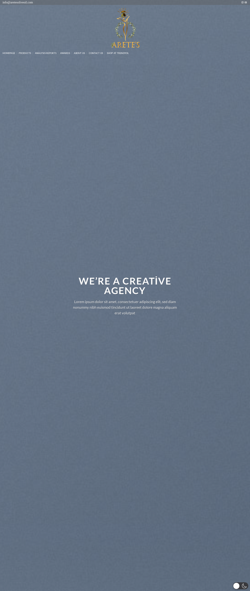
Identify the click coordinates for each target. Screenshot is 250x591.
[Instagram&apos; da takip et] (242, 2)
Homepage (9, 53)
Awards (65, 53)
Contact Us (96, 53)
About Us (79, 53)
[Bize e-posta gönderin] (246, 2)
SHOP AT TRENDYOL (118, 53)
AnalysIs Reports (45, 53)
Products (25, 53)
